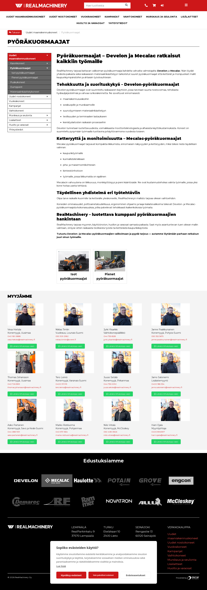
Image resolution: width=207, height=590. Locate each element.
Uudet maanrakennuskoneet (25, 16)
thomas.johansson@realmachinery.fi (24, 387)
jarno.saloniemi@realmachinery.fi (166, 387)
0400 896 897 (158, 432)
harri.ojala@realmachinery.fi (164, 435)
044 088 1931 (14, 432)
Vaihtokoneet (132, 16)
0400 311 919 (61, 384)
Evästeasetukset (135, 575)
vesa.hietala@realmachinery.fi (21, 339)
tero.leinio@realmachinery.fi (68, 387)
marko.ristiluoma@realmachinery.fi (72, 435)
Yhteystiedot (118, 23)
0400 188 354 (157, 384)
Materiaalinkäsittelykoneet (24, 91)
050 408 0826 (110, 432)
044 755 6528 (110, 336)
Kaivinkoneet (17, 63)
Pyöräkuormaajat (20, 68)
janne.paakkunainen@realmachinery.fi (169, 339)
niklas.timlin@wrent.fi (66, 339)
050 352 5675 (157, 336)
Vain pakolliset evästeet (103, 575)
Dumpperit (16, 87)
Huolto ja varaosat (91, 23)
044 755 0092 (110, 384)
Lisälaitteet (189, 16)
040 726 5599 (14, 384)
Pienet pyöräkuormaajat (109, 276)
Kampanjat (112, 16)
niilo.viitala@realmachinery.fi (117, 435)
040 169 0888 (14, 336)
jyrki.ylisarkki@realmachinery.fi (118, 339)
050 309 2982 (62, 336)
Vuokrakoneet (91, 16)
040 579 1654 (62, 432)
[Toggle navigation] (187, 5)
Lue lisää (61, 566)
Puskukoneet (17, 82)
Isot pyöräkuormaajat (73, 276)
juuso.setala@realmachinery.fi (117, 387)
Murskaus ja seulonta (161, 16)
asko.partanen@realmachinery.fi (22, 435)
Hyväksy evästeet (71, 575)
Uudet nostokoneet (63, 16)
